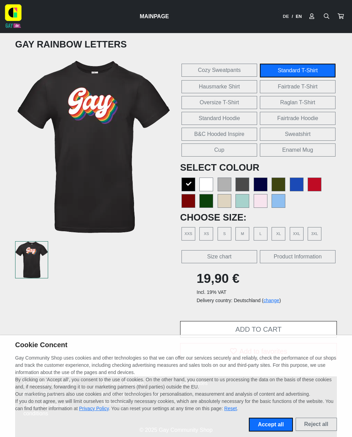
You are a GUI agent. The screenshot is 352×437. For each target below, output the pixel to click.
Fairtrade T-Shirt (297, 86)
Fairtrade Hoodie (297, 118)
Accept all (271, 424)
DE (286, 16)
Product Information (298, 256)
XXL (296, 234)
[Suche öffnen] (326, 16)
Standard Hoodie (219, 118)
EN (299, 16)
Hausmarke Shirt (219, 86)
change (271, 300)
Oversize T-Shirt (219, 102)
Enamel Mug (297, 150)
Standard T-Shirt (298, 70)
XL (278, 234)
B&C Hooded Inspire (219, 134)
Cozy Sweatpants (219, 70)
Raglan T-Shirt (297, 102)
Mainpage (154, 16)
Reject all (316, 424)
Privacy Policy (94, 408)
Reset (230, 408)
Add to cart (258, 329)
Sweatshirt (298, 134)
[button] (340, 16)
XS (206, 234)
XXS (188, 234)
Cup (219, 150)
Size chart (219, 256)
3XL (314, 234)
